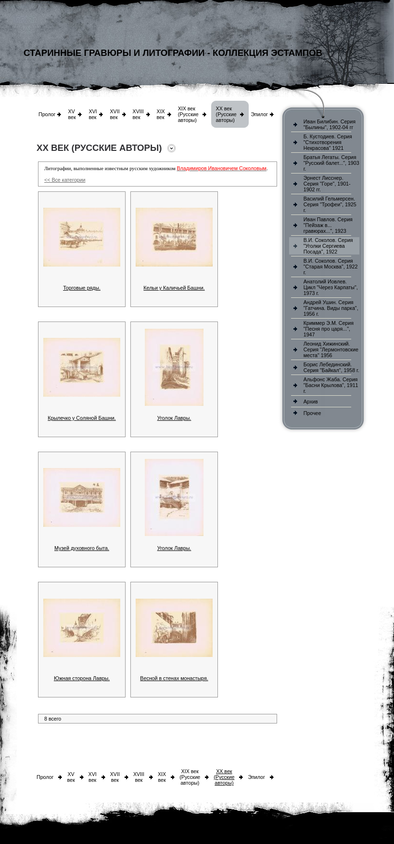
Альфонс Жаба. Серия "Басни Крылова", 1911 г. (331, 385)
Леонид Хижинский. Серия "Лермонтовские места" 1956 (331, 349)
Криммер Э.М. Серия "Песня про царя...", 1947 (329, 328)
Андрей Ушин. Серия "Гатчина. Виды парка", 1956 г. (331, 308)
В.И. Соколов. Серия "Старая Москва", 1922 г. (331, 266)
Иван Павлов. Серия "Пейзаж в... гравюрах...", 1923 (328, 225)
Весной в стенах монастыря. (174, 678)
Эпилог (259, 114)
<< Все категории (64, 180)
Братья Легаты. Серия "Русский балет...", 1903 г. (331, 163)
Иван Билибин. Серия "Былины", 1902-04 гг (330, 124)
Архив (311, 401)
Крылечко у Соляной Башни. (81, 418)
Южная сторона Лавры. (82, 678)
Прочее (312, 413)
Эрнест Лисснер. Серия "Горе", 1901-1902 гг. (327, 183)
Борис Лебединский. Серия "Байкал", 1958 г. (331, 367)
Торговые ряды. (82, 288)
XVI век (93, 114)
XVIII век (138, 114)
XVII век (114, 114)
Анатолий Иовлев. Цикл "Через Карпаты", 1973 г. (331, 287)
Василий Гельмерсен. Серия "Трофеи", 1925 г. (330, 204)
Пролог (46, 114)
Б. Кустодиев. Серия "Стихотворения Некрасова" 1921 (328, 142)
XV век (72, 114)
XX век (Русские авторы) (226, 114)
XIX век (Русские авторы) (188, 114)
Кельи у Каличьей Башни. (173, 288)
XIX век (161, 114)
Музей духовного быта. (81, 548)
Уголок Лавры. (174, 418)
